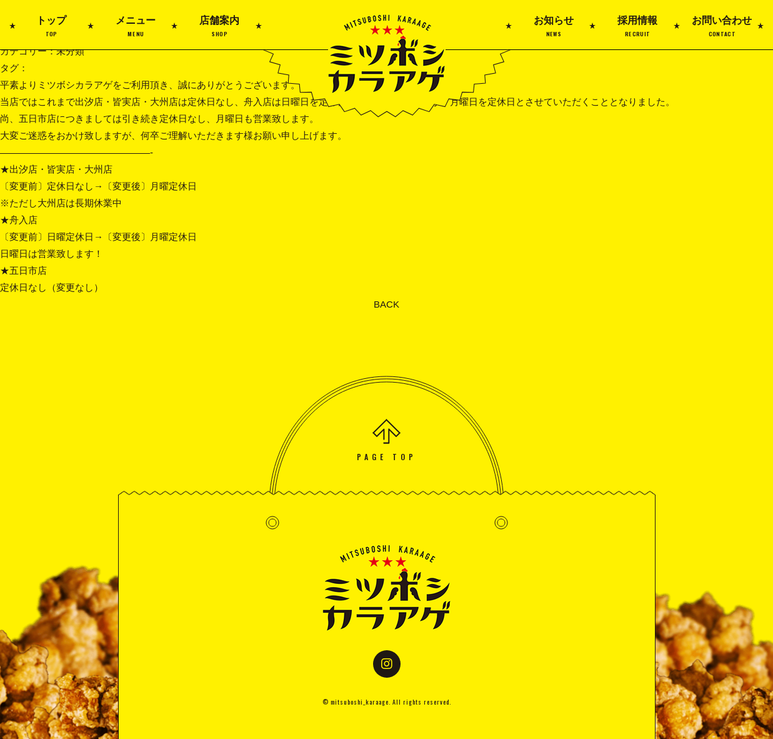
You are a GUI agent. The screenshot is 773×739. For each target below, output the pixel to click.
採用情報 (638, 26)
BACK (386, 304)
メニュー (135, 26)
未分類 (70, 51)
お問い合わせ (721, 26)
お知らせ (553, 26)
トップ (51, 26)
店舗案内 (219, 26)
